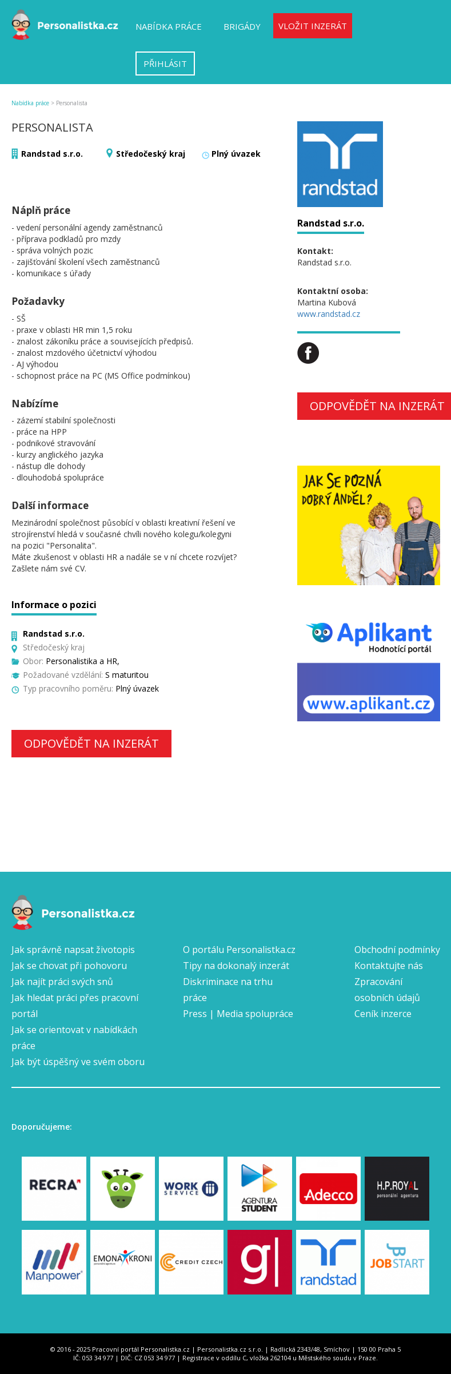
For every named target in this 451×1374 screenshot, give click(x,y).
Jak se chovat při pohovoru (69, 965)
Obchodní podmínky (397, 949)
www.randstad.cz (328, 313)
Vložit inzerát (312, 25)
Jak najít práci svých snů (62, 981)
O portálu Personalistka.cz (239, 949)
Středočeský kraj (150, 153)
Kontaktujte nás (388, 965)
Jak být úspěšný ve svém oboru (78, 1061)
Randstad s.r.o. (52, 153)
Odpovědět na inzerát (91, 743)
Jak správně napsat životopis (73, 949)
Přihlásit (165, 63)
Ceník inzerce (383, 1013)
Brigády (242, 26)
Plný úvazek (236, 153)
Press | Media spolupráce (238, 1013)
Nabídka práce (168, 26)
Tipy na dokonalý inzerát (236, 965)
